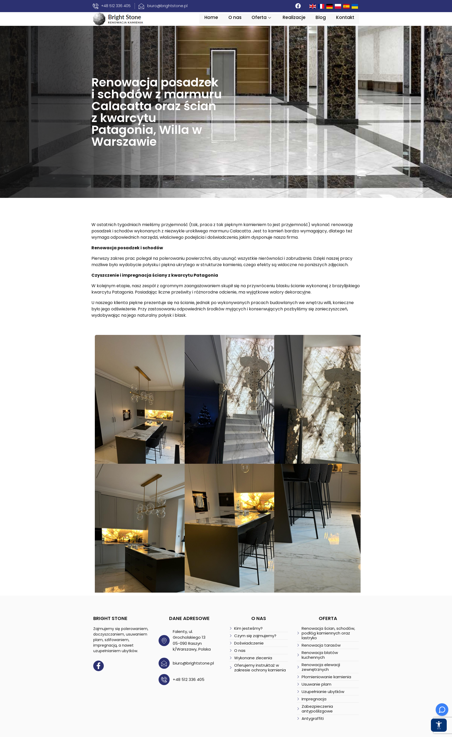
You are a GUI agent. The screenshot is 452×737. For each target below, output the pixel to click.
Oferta (273, 22)
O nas (246, 22)
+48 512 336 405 (177, 669)
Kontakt (358, 22)
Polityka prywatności (169, 733)
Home (222, 22)
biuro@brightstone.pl (182, 653)
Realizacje (305, 22)
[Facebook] (311, 6)
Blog (333, 22)
